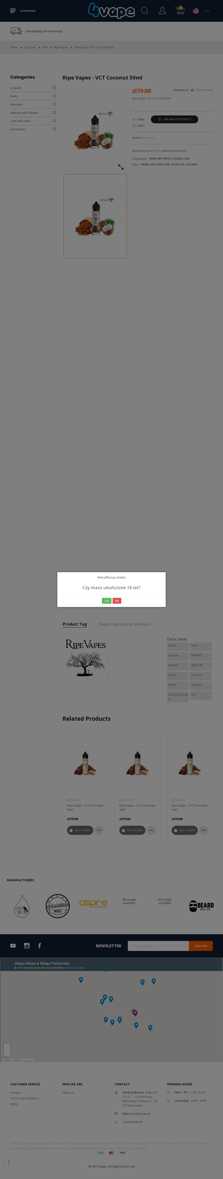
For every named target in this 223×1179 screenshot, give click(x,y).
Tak (106, 601)
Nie (117, 601)
